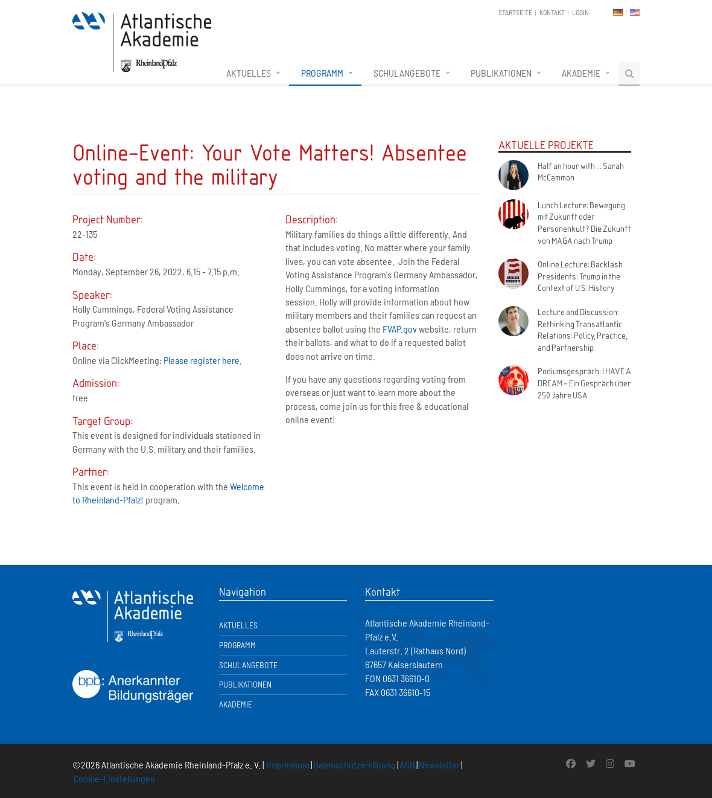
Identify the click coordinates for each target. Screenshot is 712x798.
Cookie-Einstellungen (114, 778)
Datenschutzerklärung (354, 764)
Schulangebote (406, 72)
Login (580, 12)
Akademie (581, 72)
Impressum (288, 764)
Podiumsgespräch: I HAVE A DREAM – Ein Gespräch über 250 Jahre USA (584, 382)
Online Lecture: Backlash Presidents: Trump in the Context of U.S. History (580, 275)
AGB (407, 764)
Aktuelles (248, 72)
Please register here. (203, 360)
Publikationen (501, 72)
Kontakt (552, 12)
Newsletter (439, 764)
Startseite (515, 12)
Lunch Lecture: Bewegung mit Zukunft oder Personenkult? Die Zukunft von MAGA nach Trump (584, 222)
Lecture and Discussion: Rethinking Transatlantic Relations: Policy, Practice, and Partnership (583, 329)
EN (635, 12)
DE (618, 12)
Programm (322, 72)
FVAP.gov (400, 328)
